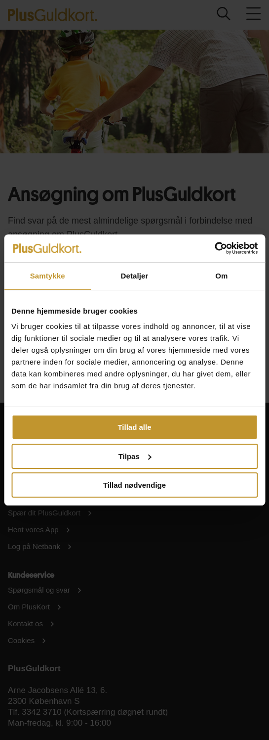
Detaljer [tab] (135, 276)
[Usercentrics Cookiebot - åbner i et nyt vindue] (214, 248)
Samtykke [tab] (47, 276)
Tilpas (135, 456)
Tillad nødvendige (134, 485)
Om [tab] (221, 276)
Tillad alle (134, 427)
